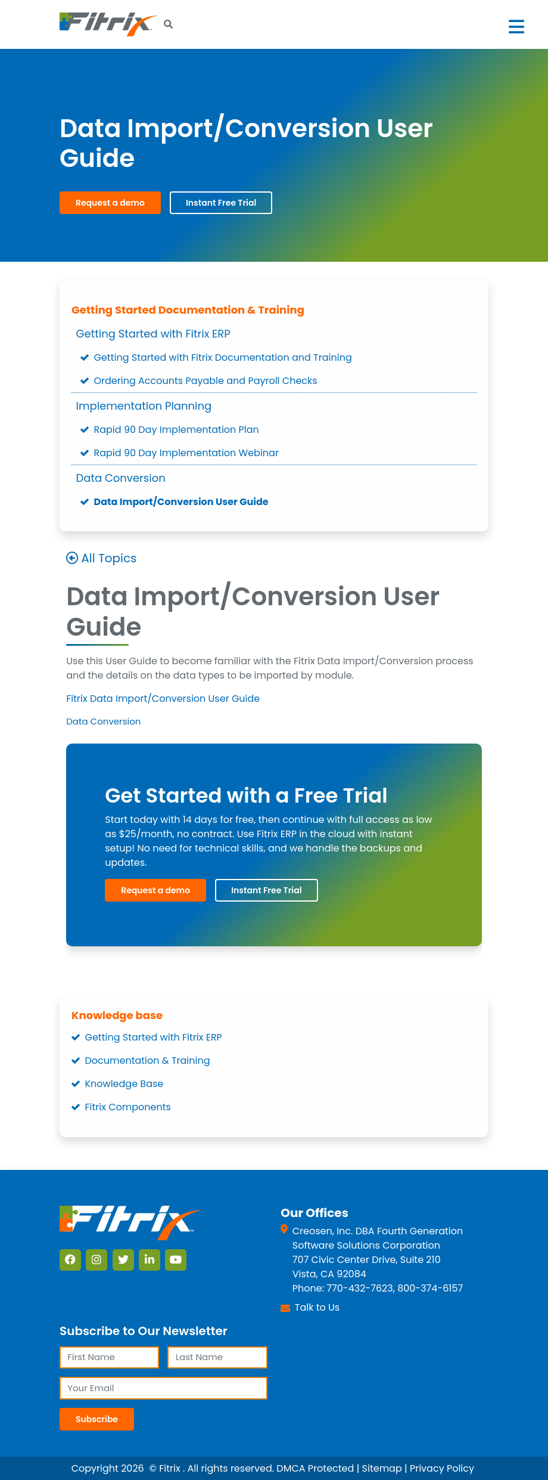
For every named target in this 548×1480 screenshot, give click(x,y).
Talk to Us (317, 1307)
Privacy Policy (442, 1468)
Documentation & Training (147, 1060)
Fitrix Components (128, 1107)
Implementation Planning (144, 405)
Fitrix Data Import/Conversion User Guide (163, 698)
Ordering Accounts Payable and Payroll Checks (205, 381)
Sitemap (382, 1468)
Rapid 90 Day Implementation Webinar (186, 453)
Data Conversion (121, 477)
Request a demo (110, 203)
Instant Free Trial (221, 203)
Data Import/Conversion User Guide (181, 502)
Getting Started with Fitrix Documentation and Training (223, 357)
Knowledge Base (124, 1084)
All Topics (108, 558)
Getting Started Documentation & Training (187, 309)
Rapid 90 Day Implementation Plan (176, 429)
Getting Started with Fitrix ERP (153, 333)
